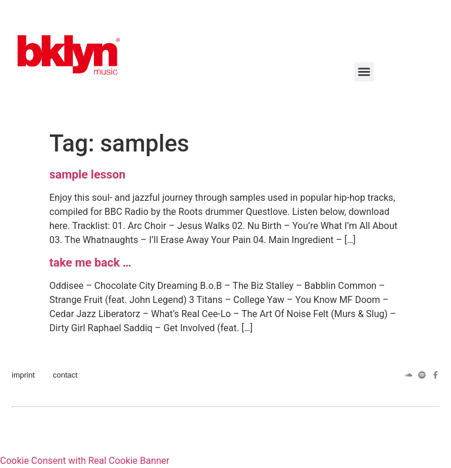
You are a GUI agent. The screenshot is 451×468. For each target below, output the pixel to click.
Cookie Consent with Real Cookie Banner (84, 460)
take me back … (90, 262)
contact (65, 375)
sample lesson (87, 174)
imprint (23, 375)
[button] (364, 72)
